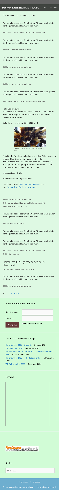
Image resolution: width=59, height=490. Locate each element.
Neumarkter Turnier (11, 206)
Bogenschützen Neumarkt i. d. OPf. (20, 8)
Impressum (23, 482)
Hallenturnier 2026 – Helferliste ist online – (24, 358)
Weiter (18, 293)
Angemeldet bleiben (33, 323)
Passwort (10, 318)
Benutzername (12, 312)
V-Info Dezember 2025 (15, 364)
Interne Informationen (35, 32)
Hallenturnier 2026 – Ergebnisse (19, 345)
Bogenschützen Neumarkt (16, 203)
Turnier (24, 206)
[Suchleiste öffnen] (45, 7)
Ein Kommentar (12, 254)
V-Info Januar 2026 (14, 348)
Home (21, 32)
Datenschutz (35, 482)
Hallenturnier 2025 (37, 203)
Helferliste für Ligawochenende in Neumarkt (24, 263)
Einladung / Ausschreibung (30, 184)
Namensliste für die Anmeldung (21, 187)
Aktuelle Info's (11, 32)
